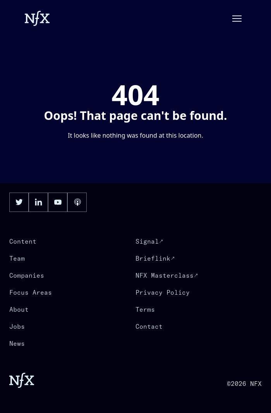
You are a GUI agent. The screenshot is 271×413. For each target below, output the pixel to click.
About (19, 309)
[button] (237, 18)
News (17, 343)
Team (17, 258)
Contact (149, 326)
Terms (145, 309)
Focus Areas (30, 292)
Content (22, 241)
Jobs (17, 326)
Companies (26, 275)
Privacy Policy (163, 292)
